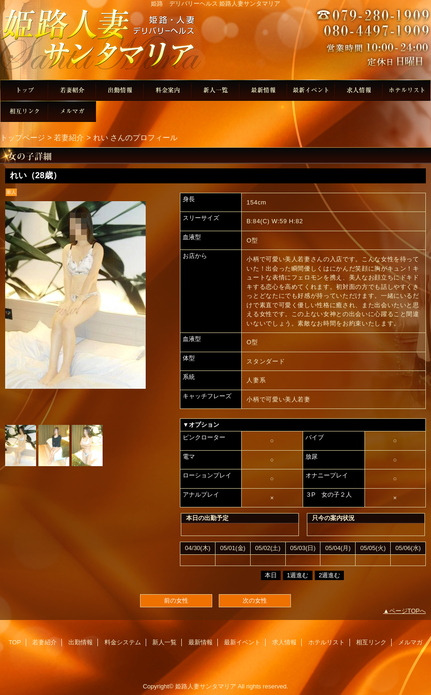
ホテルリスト (407, 90)
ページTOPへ (407, 610)
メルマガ (72, 111)
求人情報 (359, 90)
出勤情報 (120, 90)
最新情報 (263, 90)
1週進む (297, 575)
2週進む (329, 575)
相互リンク (24, 111)
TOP (24, 90)
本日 (271, 575)
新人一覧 (215, 90)
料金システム (168, 90)
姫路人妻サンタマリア (215, 43)
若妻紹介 (72, 90)
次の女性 (255, 600)
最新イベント (311, 90)
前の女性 (176, 600)
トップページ (22, 137)
